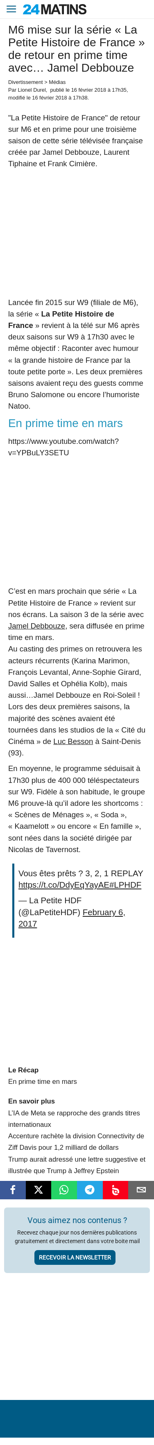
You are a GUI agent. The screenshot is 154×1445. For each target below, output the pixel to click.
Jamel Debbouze (36, 626)
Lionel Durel (31, 90)
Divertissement (25, 82)
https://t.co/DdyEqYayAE (63, 884)
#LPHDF (125, 884)
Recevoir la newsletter (75, 1257)
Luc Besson (73, 741)
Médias (57, 82)
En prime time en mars (42, 1081)
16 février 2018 (88, 90)
